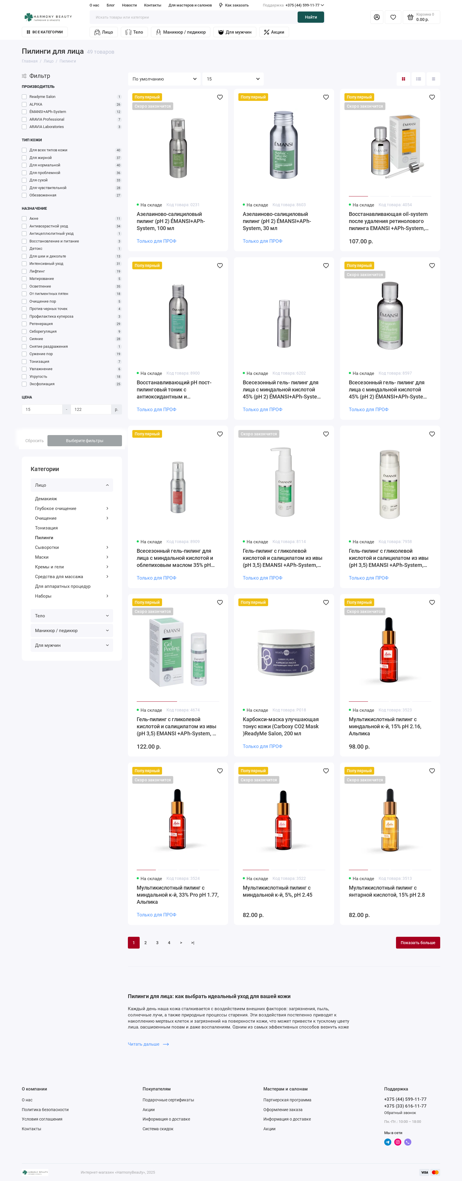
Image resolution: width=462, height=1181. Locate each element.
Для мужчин (235, 32)
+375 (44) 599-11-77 (293, 5)
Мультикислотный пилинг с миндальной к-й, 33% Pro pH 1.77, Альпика (178, 895)
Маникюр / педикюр (181, 32)
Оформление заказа (283, 1109)
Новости (129, 5)
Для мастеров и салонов (190, 5)
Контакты (152, 5)
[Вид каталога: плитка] (403, 79)
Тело (134, 32)
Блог (111, 5)
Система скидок (158, 1128)
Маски (72, 557)
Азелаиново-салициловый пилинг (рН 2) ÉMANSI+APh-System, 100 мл (171, 221)
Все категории (45, 32)
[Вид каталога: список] (418, 79)
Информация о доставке (166, 1119)
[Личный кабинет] (376, 17)
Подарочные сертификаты (168, 1100)
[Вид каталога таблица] (433, 79)
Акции (274, 32)
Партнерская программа (287, 1100)
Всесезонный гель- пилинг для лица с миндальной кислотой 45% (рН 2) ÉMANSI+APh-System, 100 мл (283, 389)
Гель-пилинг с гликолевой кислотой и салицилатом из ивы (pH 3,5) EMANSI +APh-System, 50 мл (177, 726)
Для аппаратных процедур (62, 586)
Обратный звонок (400, 1113)
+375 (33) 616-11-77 (405, 1106)
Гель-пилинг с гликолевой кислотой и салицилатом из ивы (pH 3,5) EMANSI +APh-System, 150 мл (388, 558)
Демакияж (46, 498)
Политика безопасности (45, 1109)
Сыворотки (72, 547)
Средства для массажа (72, 576)
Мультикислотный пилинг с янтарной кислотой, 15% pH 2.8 (387, 891)
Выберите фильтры (84, 440)
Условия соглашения (42, 1119)
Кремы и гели (72, 567)
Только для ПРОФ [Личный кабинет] (156, 241)
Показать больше (418, 942)
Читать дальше (148, 1044)
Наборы (72, 596)
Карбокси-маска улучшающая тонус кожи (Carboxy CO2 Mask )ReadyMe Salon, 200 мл (281, 726)
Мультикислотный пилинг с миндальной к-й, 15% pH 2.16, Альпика (385, 726)
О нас (94, 5)
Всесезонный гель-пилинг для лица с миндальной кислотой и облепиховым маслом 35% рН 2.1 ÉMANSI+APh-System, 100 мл (177, 558)
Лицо (103, 32)
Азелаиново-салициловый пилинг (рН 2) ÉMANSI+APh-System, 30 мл (277, 221)
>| (192, 942)
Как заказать (234, 5)
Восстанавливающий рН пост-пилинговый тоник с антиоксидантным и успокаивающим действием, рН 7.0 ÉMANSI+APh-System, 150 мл (177, 389)
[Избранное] (393, 17)
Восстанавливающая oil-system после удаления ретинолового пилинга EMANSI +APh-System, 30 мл (388, 221)
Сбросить (34, 440)
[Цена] (42, 409)
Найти (311, 17)
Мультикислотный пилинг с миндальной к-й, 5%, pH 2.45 (277, 891)
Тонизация (46, 528)
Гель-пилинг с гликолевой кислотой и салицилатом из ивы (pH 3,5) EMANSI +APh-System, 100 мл (282, 558)
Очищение (72, 518)
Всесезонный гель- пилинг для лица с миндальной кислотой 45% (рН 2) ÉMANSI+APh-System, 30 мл (389, 389)
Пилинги (44, 537)
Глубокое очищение (72, 508)
